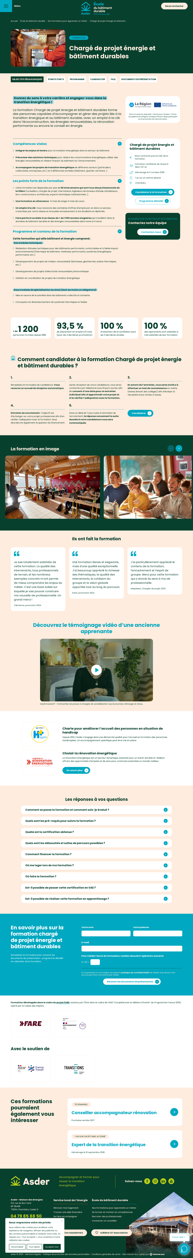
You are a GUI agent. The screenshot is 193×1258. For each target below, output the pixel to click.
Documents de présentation (138, 79)
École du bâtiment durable (110, 1200)
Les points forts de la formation (67, 181)
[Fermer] (61, 1220)
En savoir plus (75, 770)
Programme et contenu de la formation (67, 231)
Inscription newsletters (69, 1232)
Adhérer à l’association (114, 1232)
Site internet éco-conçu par (144, 1254)
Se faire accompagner (65, 1216)
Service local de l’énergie (70, 1200)
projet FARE (63, 1002)
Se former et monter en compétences (112, 1212)
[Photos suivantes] (179, 448)
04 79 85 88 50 (26, 1216)
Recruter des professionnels (107, 1216)
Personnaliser (17, 1247)
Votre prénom (142, 927)
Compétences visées (67, 144)
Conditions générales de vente (106, 1254)
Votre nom (88, 927)
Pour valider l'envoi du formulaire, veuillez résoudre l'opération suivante (123, 956)
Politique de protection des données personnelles (66, 1254)
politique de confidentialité (135, 972)
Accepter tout (52, 1247)
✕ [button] (188, 1235)
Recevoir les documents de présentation (130, 981)
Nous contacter (174, 6)
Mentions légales (33, 1254)
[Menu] (6, 6)
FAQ (113, 79)
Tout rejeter (34, 1247)
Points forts (56, 79)
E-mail (86, 942)
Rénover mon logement (66, 1207)
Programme (77, 79)
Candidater (97, 79)
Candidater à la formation (151, 192)
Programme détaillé (151, 201)
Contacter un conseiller (104, 1220)
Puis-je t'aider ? (178, 1237)
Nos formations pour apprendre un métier (114, 1207)
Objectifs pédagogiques (27, 79)
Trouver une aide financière (67, 1212)
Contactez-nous (151, 232)
